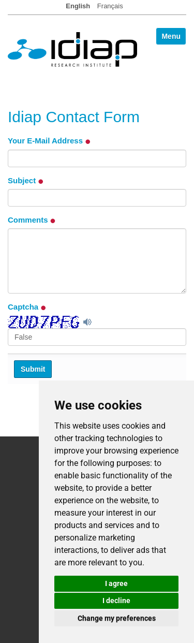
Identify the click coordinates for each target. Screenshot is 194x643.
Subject (25, 180)
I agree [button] (116, 583)
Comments (31, 219)
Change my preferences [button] (117, 618)
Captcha (27, 306)
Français (110, 6)
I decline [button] (116, 600)
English (78, 6)
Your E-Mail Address (49, 140)
